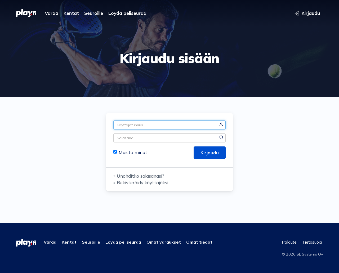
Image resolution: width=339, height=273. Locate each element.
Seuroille (93, 13)
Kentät (71, 13)
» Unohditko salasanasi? (138, 176)
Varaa (51, 13)
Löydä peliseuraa (127, 13)
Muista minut (130, 152)
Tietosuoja (312, 242)
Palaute (289, 242)
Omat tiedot (199, 242)
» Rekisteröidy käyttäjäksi (140, 182)
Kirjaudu (209, 152)
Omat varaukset (163, 242)
